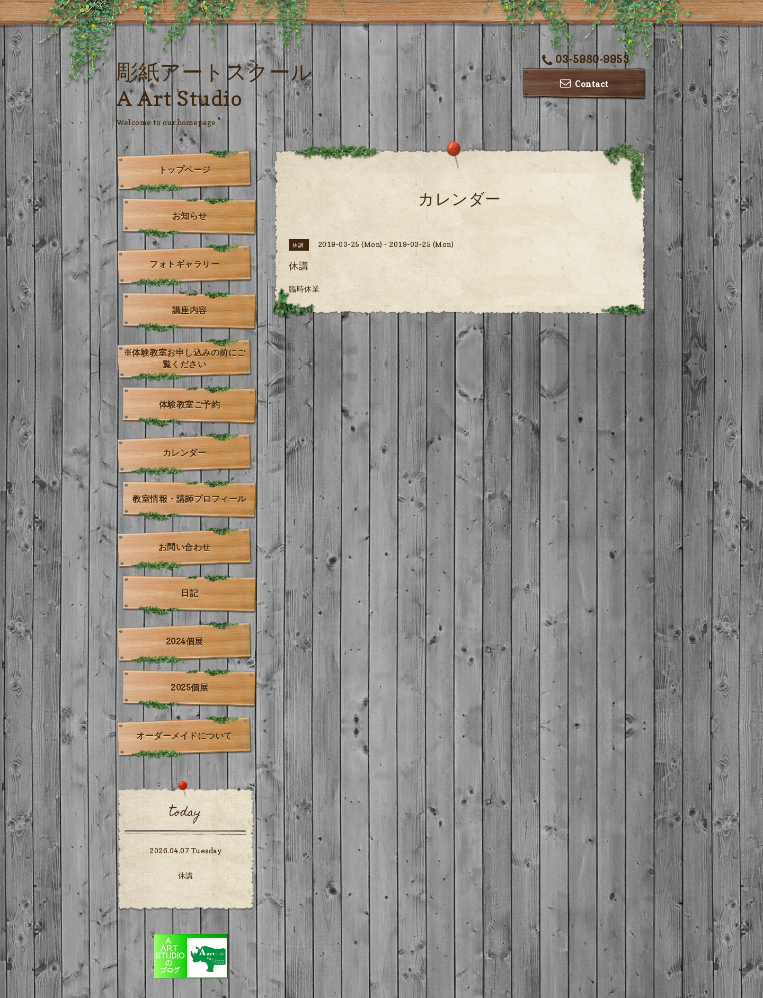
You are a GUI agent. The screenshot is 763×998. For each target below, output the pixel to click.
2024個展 (184, 641)
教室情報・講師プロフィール (189, 498)
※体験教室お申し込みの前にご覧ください (184, 358)
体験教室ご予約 (189, 404)
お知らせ (189, 215)
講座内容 (189, 310)
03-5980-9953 (586, 59)
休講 (185, 875)
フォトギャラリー (184, 264)
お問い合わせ (184, 547)
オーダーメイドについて (184, 735)
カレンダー (185, 452)
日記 (189, 593)
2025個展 (189, 687)
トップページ (184, 169)
